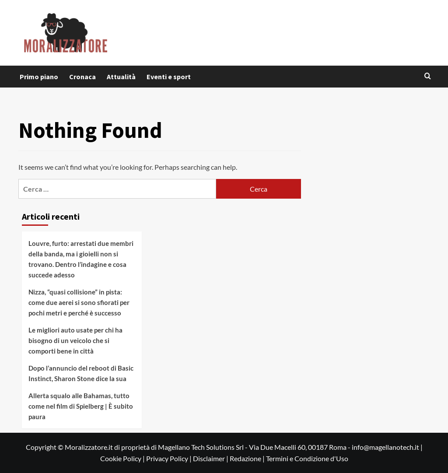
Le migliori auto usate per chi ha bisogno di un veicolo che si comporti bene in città (75, 340)
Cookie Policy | (123, 458)
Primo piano (39, 76)
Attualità (121, 76)
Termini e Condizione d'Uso (307, 458)
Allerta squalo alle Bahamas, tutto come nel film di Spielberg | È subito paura (80, 406)
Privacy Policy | (169, 458)
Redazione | (248, 458)
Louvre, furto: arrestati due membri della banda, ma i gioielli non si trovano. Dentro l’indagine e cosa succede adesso (80, 259)
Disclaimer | (211, 458)
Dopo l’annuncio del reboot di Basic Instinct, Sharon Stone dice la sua (80, 373)
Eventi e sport (169, 76)
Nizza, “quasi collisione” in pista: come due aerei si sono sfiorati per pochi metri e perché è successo (79, 302)
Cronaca (82, 76)
